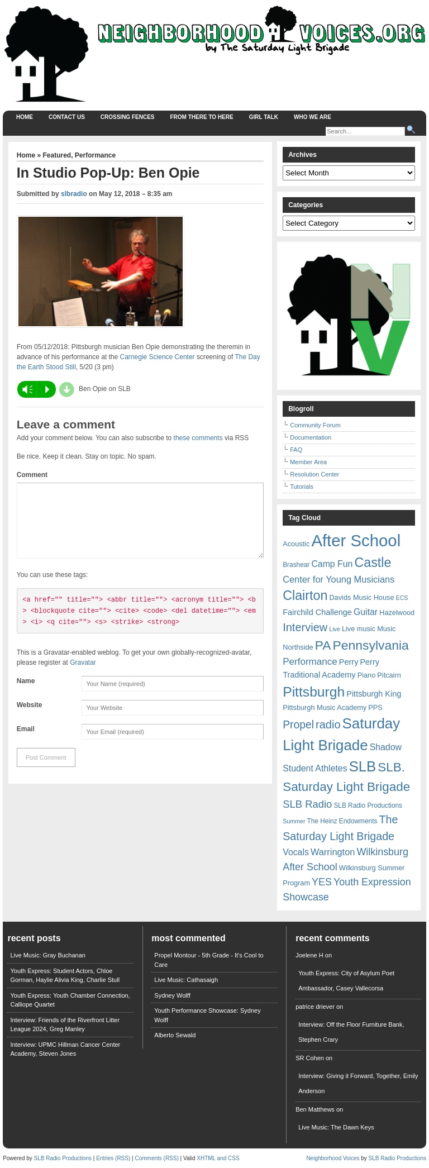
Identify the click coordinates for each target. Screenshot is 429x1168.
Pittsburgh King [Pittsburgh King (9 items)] (373, 693)
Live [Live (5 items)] (334, 629)
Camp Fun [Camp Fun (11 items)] (331, 564)
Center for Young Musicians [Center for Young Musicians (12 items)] (338, 579)
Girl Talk (263, 117)
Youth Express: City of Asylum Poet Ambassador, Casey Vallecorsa (346, 980)
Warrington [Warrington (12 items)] (333, 852)
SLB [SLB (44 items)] (362, 766)
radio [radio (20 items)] (328, 724)
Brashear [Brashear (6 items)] (296, 565)
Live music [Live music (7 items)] (358, 628)
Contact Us (67, 117)
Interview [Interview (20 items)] (305, 627)
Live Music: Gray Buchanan (47, 955)
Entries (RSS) (113, 1158)
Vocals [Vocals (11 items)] (296, 852)
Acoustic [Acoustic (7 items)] (296, 544)
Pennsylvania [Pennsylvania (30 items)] (371, 645)
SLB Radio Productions (63, 1158)
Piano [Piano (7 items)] (367, 675)
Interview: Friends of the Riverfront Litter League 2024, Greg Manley (65, 1025)
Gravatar (83, 676)
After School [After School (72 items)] (356, 540)
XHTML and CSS (218, 1158)
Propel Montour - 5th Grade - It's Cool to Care (208, 960)
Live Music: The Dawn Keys (336, 1127)
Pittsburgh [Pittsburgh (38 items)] (314, 691)
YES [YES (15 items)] (322, 882)
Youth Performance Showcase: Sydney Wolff (207, 1015)
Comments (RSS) (156, 1158)
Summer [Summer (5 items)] (294, 821)
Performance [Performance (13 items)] (310, 661)
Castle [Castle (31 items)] (372, 562)
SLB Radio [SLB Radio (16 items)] (307, 804)
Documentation (310, 437)
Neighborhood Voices (332, 1158)
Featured (56, 155)
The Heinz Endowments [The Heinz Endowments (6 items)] (342, 821)
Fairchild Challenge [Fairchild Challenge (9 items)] (317, 612)
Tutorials (301, 486)
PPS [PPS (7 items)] (375, 707)
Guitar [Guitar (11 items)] (366, 612)
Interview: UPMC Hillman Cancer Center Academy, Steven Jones (65, 1049)
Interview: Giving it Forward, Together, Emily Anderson (358, 1083)
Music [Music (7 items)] (386, 628)
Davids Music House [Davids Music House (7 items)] (361, 597)
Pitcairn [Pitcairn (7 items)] (389, 675)
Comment (32, 475)
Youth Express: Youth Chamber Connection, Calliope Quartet (70, 1000)
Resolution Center (314, 474)
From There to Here (201, 117)
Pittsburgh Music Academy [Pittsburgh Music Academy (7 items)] (324, 707)
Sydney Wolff (172, 995)
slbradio (74, 194)
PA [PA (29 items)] (323, 645)
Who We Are (312, 117)
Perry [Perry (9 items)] (349, 661)
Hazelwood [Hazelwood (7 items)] (396, 612)
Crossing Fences (128, 117)
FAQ (296, 449)
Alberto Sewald (175, 1035)
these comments (198, 438)
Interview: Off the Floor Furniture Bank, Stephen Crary (351, 1032)
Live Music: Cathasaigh (186, 979)
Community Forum (315, 425)
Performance (95, 155)
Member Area (308, 462)
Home (24, 117)
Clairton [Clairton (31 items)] (305, 595)
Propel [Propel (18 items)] (298, 725)
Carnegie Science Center (157, 357)
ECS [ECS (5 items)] (402, 597)
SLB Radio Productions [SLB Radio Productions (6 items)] (367, 805)
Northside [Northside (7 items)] (298, 647)
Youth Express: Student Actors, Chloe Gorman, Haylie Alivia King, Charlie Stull (65, 975)
